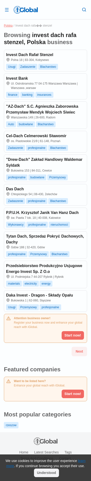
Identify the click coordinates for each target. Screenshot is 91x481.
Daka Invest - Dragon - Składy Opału (39, 295)
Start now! (73, 394)
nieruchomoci (59, 225)
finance (12, 95)
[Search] (84, 9)
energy (45, 284)
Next (79, 351)
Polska (8, 26)
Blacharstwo (48, 67)
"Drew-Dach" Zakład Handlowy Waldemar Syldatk (44, 162)
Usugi (12, 67)
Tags (68, 452)
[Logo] (26, 10)
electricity (31, 284)
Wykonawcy (16, 225)
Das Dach (15, 189)
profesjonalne (36, 148)
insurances (44, 95)
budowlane (26, 124)
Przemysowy (57, 177)
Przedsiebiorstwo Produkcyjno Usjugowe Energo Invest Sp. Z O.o (44, 268)
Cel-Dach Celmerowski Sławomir (36, 135)
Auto (11, 124)
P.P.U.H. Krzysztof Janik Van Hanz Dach (42, 212)
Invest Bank (17, 78)
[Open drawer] (7, 9)
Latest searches (46, 452)
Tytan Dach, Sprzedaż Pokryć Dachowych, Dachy (45, 239)
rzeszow (11, 425)
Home (23, 452)
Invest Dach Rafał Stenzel (29, 54)
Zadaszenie (27, 67)
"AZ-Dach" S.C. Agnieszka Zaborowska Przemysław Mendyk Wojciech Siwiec (42, 109)
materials (14, 284)
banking (27, 95)
